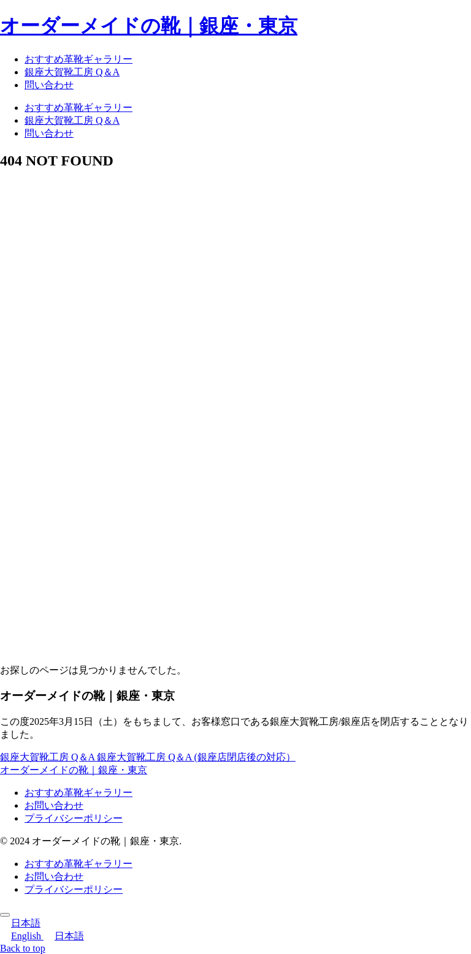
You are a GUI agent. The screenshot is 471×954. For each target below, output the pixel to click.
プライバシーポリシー (74, 818)
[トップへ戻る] (5, 915)
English (22, 936)
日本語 (20, 923)
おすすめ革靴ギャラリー (78, 792)
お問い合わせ (54, 805)
